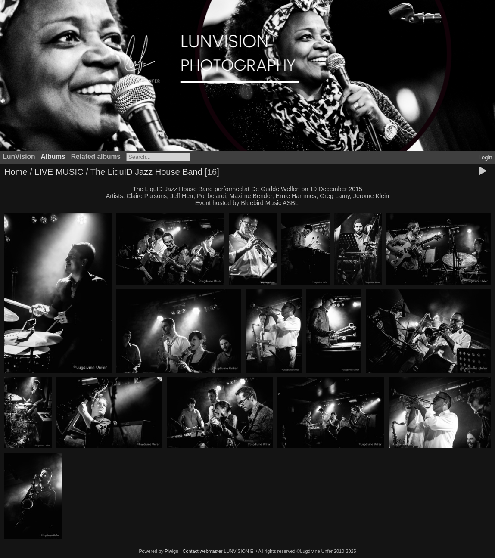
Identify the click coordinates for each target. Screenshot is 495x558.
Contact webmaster (203, 551)
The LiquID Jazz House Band (146, 172)
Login (485, 157)
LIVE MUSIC (58, 172)
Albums (53, 156)
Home (15, 172)
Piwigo (171, 551)
